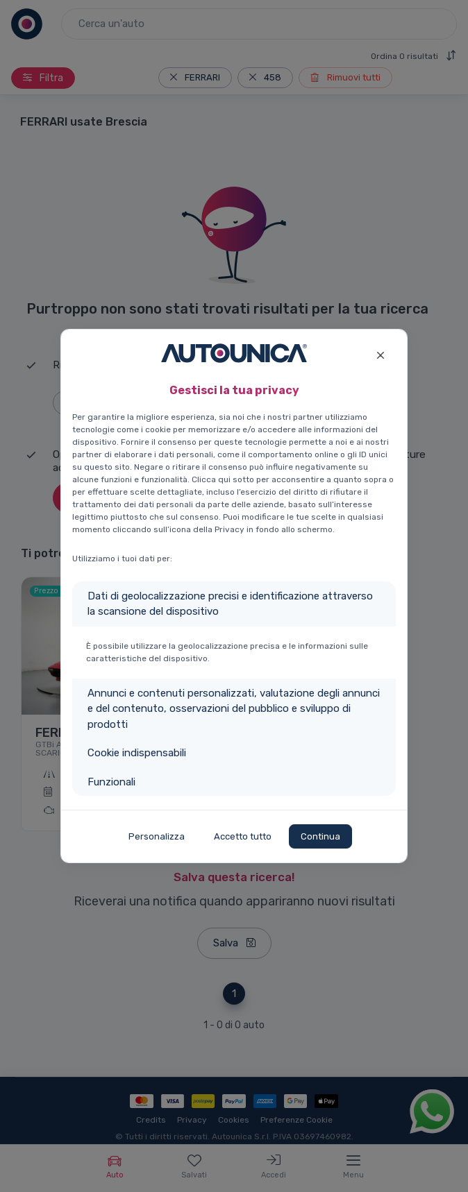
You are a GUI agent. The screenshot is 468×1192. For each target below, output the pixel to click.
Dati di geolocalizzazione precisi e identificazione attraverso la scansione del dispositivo (230, 604)
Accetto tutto (242, 836)
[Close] (380, 353)
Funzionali (111, 782)
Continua (320, 836)
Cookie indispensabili (136, 753)
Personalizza (156, 836)
